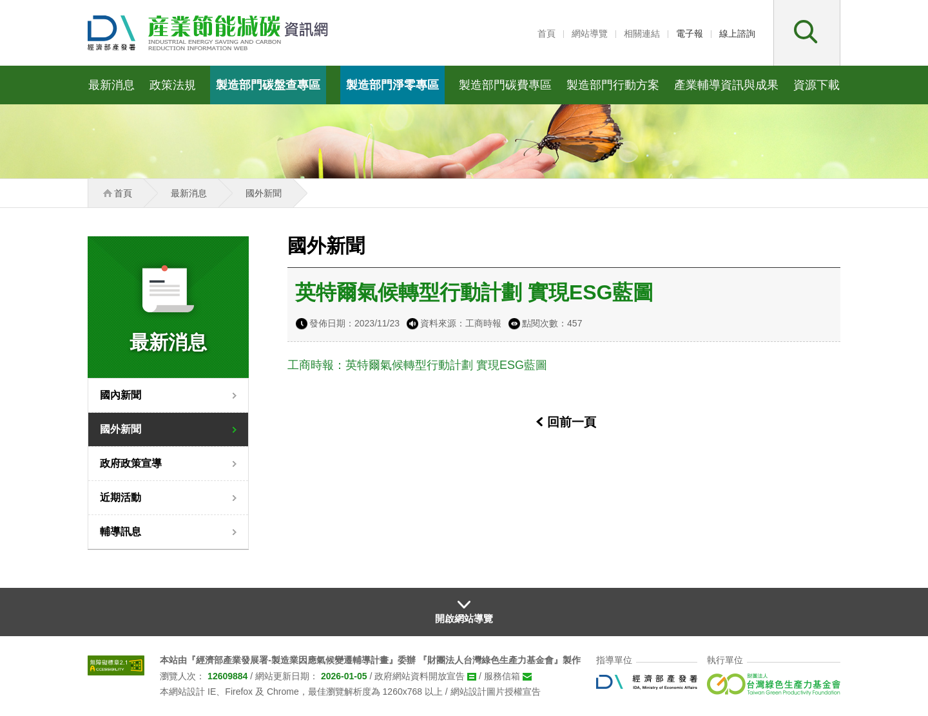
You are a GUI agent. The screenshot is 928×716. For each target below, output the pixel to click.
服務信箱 (502, 676)
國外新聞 (120, 429)
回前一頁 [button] (571, 422)
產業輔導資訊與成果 (726, 85)
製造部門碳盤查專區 (268, 85)
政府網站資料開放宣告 (419, 676)
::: (526, 33)
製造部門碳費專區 (505, 85)
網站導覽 (590, 33)
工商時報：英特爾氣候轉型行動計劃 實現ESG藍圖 (417, 365)
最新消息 (111, 85)
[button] (806, 33)
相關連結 (642, 33)
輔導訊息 (120, 531)
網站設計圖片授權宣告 (495, 691)
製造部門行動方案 (612, 85)
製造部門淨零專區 (392, 85)
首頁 (546, 33)
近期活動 (120, 497)
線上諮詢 (737, 33)
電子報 (689, 33)
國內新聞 (120, 395)
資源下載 (816, 85)
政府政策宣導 (131, 463)
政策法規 (173, 85)
